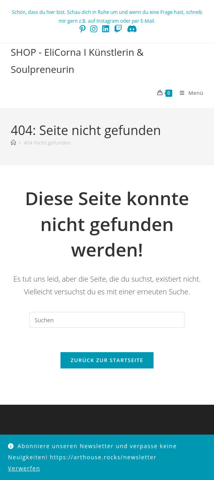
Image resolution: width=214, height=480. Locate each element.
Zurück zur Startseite (107, 360)
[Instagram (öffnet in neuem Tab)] (94, 29)
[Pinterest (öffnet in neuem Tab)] (82, 29)
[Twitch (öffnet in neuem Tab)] (118, 29)
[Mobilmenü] (188, 92)
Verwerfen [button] (24, 468)
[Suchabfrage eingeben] (107, 320)
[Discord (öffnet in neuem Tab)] (131, 29)
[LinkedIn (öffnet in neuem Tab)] (106, 29)
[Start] (13, 142)
